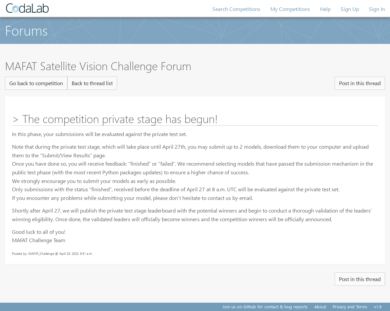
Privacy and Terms (350, 306)
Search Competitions (236, 8)
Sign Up (350, 8)
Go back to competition (36, 82)
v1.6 (378, 306)
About (320, 306)
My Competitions (290, 8)
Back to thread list (92, 82)
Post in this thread (360, 82)
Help (325, 8)
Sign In (377, 8)
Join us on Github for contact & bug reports (265, 306)
